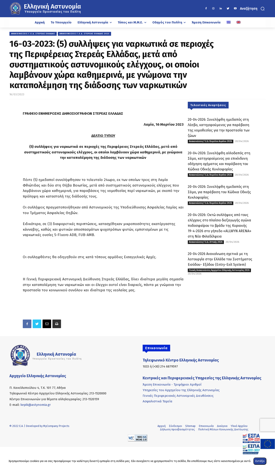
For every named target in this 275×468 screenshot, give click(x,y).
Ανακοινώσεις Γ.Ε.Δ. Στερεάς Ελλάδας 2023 (84, 34)
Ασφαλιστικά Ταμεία (157, 401)
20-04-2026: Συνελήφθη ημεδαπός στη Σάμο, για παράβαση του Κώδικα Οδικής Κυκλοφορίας (219, 192)
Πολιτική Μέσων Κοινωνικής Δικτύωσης (223, 429)
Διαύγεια (222, 426)
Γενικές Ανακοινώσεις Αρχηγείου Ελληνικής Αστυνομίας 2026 (219, 270)
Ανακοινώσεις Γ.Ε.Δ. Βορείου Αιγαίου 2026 (210, 141)
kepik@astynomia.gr (35, 405)
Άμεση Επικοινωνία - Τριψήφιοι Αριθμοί (172, 384)
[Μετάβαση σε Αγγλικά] (238, 22)
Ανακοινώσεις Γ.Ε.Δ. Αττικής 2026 (206, 242)
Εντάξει (259, 461)
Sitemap (190, 426)
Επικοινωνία (206, 426)
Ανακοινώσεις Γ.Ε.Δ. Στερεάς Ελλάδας (33, 34)
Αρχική (161, 426)
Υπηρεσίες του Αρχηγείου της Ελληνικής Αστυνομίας (181, 390)
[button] (253, 8)
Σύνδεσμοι (175, 426)
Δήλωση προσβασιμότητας (177, 429)
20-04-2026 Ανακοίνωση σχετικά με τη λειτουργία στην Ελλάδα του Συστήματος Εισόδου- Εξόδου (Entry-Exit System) (220, 259)
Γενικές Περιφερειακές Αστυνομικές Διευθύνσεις (178, 396)
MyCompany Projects (56, 426)
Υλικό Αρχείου (239, 426)
